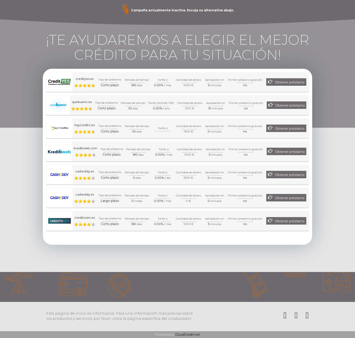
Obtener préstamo (290, 82)
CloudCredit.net (187, 335)
